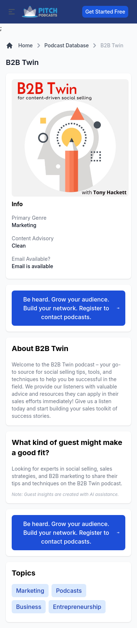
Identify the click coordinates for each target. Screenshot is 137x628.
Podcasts (69, 590)
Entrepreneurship (77, 606)
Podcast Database (67, 45)
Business (28, 606)
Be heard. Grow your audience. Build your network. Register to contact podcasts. (71, 308)
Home (25, 45)
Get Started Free (105, 11)
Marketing (30, 590)
